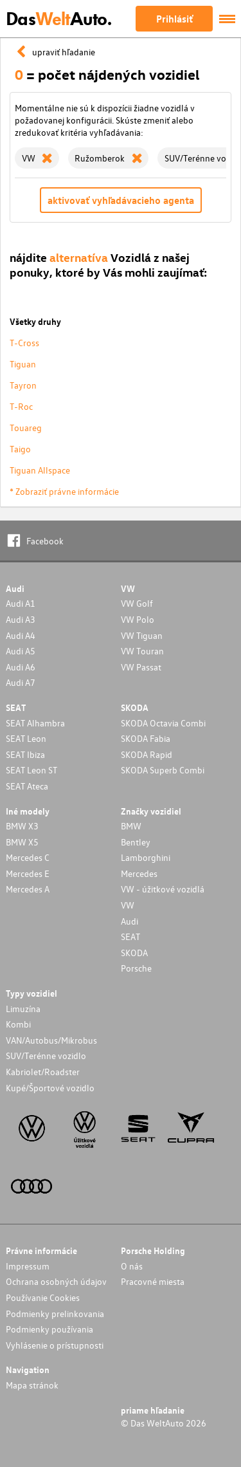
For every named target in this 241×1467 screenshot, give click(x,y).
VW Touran (142, 651)
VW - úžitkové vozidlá (162, 889)
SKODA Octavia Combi (163, 723)
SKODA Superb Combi (162, 770)
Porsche (136, 968)
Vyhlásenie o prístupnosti (54, 1345)
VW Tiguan (142, 635)
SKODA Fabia (145, 738)
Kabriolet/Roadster (43, 1072)
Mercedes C (27, 857)
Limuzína (23, 1008)
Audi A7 (20, 682)
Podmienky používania (49, 1329)
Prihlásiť (174, 18)
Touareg (26, 427)
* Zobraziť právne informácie (64, 491)
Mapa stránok (32, 1385)
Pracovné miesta (152, 1281)
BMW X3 (22, 826)
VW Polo (137, 619)
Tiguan (23, 364)
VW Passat (141, 667)
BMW (131, 826)
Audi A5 (20, 651)
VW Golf (137, 603)
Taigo (20, 449)
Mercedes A (27, 889)
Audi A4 (20, 635)
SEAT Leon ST (31, 770)
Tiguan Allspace (40, 470)
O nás (132, 1266)
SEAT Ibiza (25, 754)
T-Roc (21, 406)
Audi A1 (20, 603)
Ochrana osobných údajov (56, 1281)
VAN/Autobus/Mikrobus (51, 1040)
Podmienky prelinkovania (55, 1313)
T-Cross (24, 343)
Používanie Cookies (43, 1297)
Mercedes (139, 873)
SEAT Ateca (27, 786)
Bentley (135, 842)
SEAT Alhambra (35, 723)
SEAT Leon (26, 738)
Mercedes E (27, 873)
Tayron (23, 385)
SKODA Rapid (146, 754)
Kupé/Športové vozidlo (50, 1088)
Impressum (27, 1266)
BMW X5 (22, 842)
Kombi (18, 1024)
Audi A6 (20, 667)
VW (127, 905)
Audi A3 (20, 619)
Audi (129, 921)
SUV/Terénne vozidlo (46, 1055)
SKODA (134, 952)
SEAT (130, 936)
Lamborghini (145, 857)
